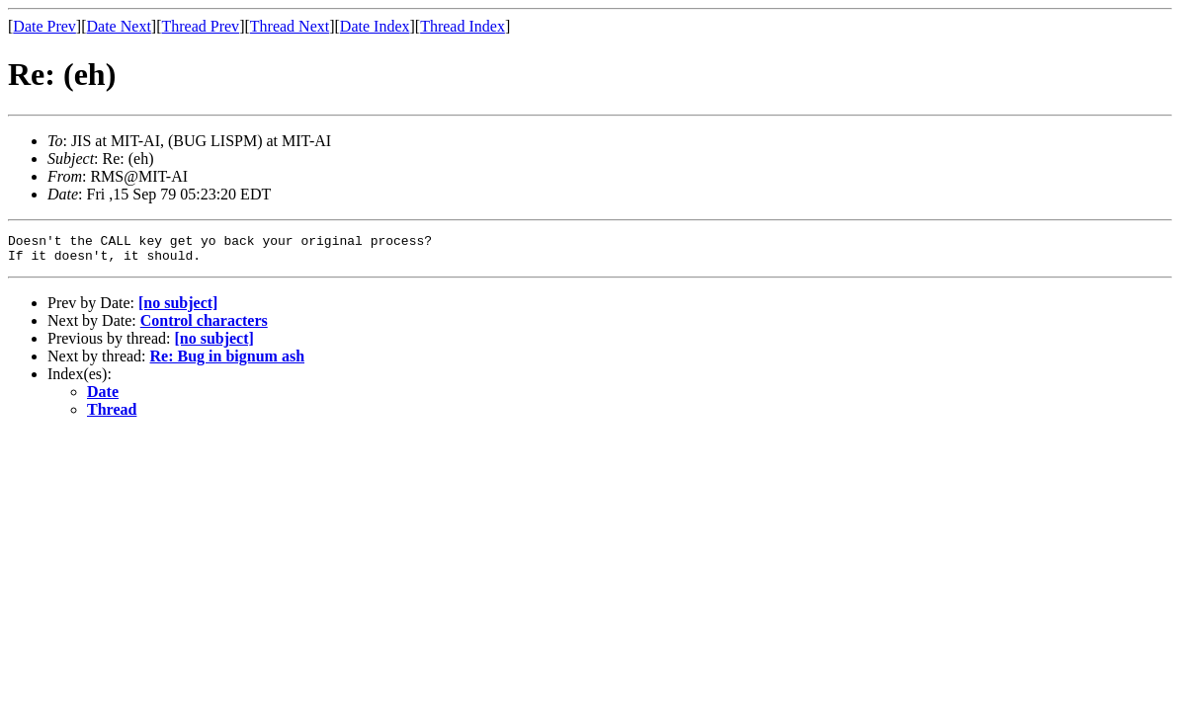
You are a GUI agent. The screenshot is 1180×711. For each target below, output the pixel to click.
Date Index (375, 26)
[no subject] (177, 308)
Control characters (204, 326)
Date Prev (44, 26)
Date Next (119, 26)
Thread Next (289, 26)
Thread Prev (200, 26)
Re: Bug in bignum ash (227, 362)
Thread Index (462, 26)
